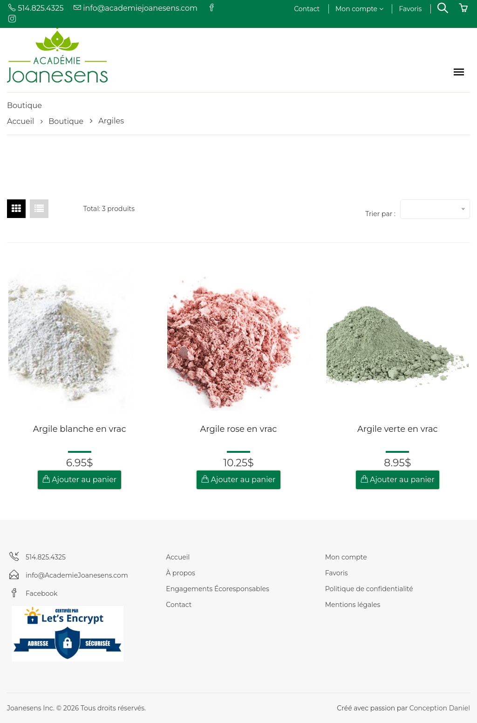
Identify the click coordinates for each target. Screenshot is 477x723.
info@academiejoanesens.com (135, 8)
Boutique (65, 121)
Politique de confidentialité (369, 589)
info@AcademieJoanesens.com (77, 575)
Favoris (410, 9)
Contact (307, 9)
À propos (180, 573)
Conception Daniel (439, 708)
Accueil (20, 121)
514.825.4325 (35, 8)
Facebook (41, 593)
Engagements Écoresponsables (217, 589)
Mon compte (359, 9)
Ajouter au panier (79, 479)
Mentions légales (353, 604)
